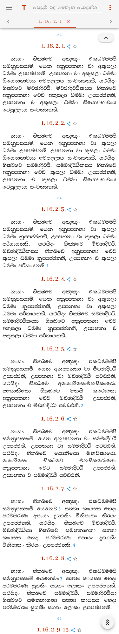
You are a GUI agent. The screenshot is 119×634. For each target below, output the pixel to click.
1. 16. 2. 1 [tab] (60, 22)
